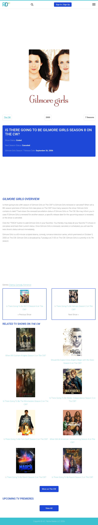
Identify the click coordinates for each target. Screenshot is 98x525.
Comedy (19, 285)
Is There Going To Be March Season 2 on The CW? (25, 477)
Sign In (59, 4)
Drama (12, 285)
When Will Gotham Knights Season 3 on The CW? (25, 355)
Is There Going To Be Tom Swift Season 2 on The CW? (25, 439)
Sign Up (66, 4)
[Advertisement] (49, 27)
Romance (27, 285)
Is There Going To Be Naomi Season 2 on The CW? (72, 477)
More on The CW (49, 489)
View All (49, 508)
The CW (7, 117)
